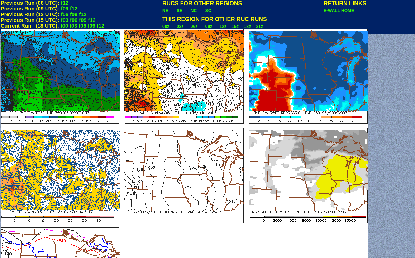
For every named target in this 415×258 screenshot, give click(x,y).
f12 (64, 3)
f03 (64, 20)
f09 (64, 8)
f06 (64, 14)
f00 (64, 26)
